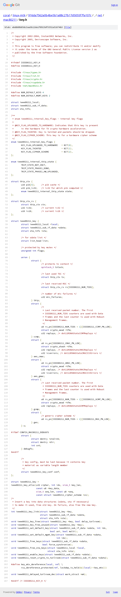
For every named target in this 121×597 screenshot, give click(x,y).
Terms (36, 592)
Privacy (27, 592)
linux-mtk (19, 15)
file (67, 27)
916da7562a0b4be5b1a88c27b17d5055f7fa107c (60, 15)
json (115, 592)
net (100, 15)
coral (6, 15)
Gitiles (19, 592)
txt (108, 592)
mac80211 (10, 20)
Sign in (114, 4)
